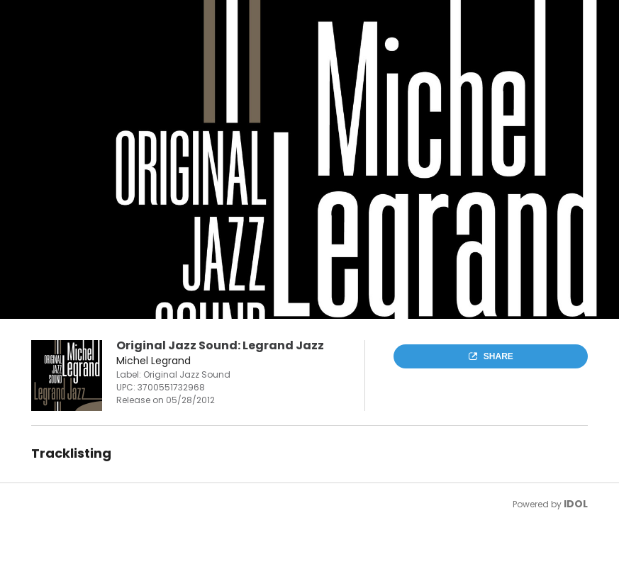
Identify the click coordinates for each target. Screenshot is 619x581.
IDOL (576, 504)
